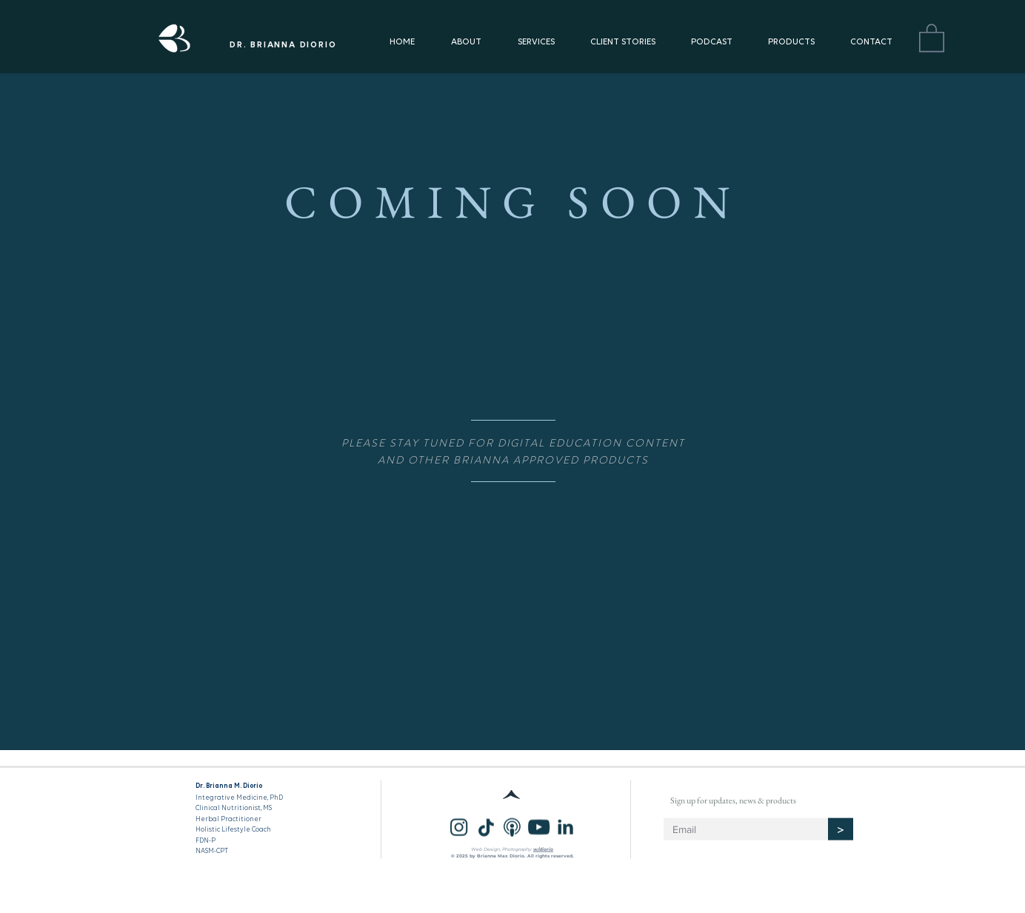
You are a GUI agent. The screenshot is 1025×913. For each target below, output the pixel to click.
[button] (931, 37)
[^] (512, 794)
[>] (840, 829)
